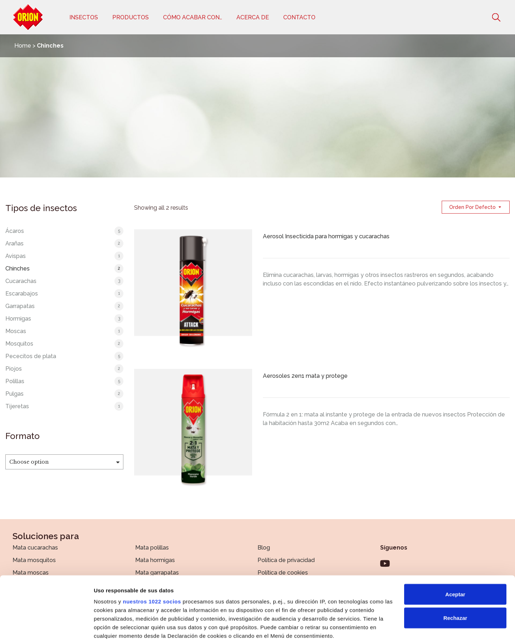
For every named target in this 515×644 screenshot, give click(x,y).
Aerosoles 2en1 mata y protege (305, 375)
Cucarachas (20, 281)
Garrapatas (20, 306)
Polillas (14, 381)
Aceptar (455, 544)
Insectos (83, 17)
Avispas (15, 256)
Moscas (15, 331)
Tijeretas (17, 406)
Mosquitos (19, 343)
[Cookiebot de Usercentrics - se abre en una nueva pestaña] (46, 630)
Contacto (299, 17)
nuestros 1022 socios (152, 551)
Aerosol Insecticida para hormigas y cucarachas (326, 236)
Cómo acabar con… (192, 17)
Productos (130, 17)
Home (22, 45)
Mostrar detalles (115, 630)
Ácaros (14, 231)
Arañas (14, 243)
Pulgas (14, 393)
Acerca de (252, 17)
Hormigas (18, 318)
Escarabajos (21, 293)
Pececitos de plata (30, 356)
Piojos (13, 368)
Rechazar (455, 567)
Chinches (17, 268)
